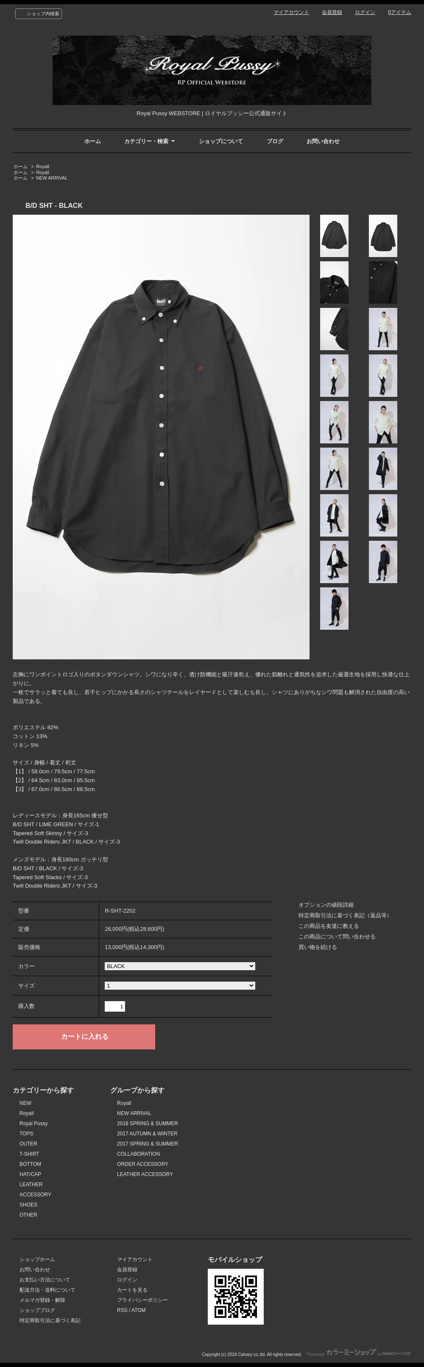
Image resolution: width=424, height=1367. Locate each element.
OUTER (28, 1144)
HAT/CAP (30, 1174)
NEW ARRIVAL (51, 177)
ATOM (138, 1310)
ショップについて (221, 141)
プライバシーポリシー (142, 1300)
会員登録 (332, 12)
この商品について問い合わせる (337, 936)
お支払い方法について (45, 1280)
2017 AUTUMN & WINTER (147, 1134)
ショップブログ (37, 1310)
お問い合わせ (323, 141)
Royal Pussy (34, 1123)
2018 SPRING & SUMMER (147, 1123)
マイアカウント (291, 12)
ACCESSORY (35, 1195)
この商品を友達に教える (328, 926)
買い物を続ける (317, 947)
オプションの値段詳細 (326, 905)
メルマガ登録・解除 (42, 1300)
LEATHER (31, 1184)
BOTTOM (30, 1164)
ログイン (365, 12)
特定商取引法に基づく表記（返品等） (345, 915)
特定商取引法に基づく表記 (50, 1320)
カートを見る (132, 1290)
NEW (25, 1103)
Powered (359, 1354)
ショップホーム (37, 1259)
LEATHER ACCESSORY (145, 1174)
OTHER (28, 1215)
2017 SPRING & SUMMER (147, 1144)
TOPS (26, 1134)
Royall (42, 166)
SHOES (28, 1205)
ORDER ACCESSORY (142, 1164)
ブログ (275, 141)
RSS (122, 1310)
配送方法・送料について (47, 1290)
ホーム (92, 141)
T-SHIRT (29, 1154)
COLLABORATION (138, 1154)
